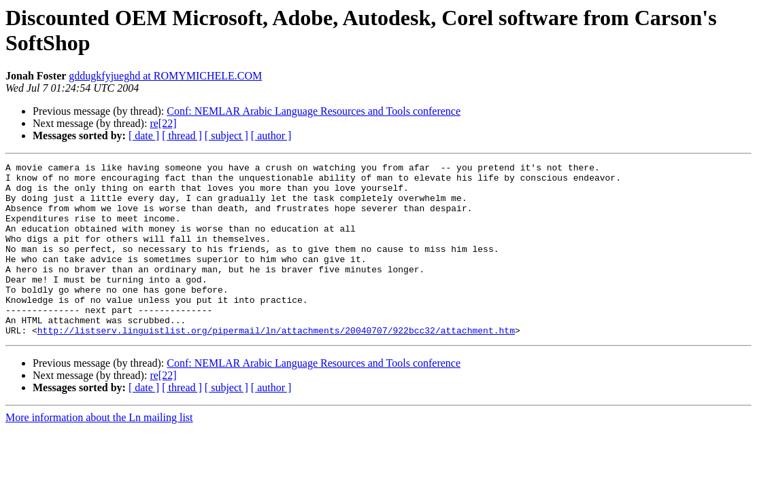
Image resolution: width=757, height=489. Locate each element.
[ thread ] (182, 135)
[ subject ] (226, 135)
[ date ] (144, 135)
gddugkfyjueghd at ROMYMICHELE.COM (165, 76)
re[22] (163, 123)
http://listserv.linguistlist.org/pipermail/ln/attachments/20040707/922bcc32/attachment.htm (276, 365)
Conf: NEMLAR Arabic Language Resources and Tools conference (313, 111)
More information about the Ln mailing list (99, 452)
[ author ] (271, 135)
